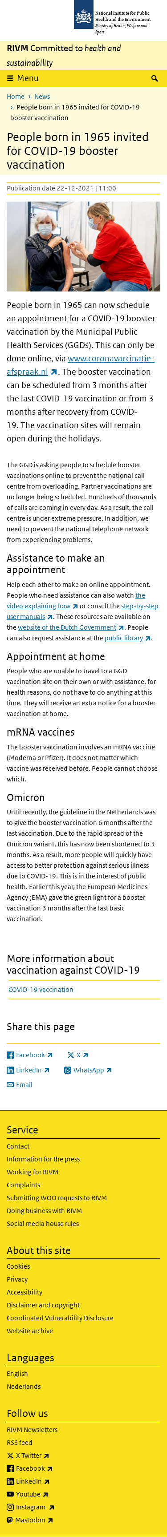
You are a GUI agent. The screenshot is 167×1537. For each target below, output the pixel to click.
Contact (18, 1146)
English (17, 1373)
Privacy (17, 1279)
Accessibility (24, 1292)
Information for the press (43, 1159)
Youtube (55, 1494)
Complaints (23, 1185)
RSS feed (20, 1442)
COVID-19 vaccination (40, 989)
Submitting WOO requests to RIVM (57, 1197)
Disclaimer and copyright (43, 1305)
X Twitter (56, 1455)
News (42, 96)
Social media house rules (43, 1223)
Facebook (58, 1468)
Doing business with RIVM (44, 1210)
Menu (28, 78)
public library (128, 638)
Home (15, 96)
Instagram (59, 1507)
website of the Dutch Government (71, 627)
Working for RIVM (32, 1172)
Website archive (30, 1331)
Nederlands (24, 1386)
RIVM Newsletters (32, 1429)
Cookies (18, 1266)
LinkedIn (56, 1481)
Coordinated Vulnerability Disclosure (60, 1318)
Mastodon (57, 1520)
